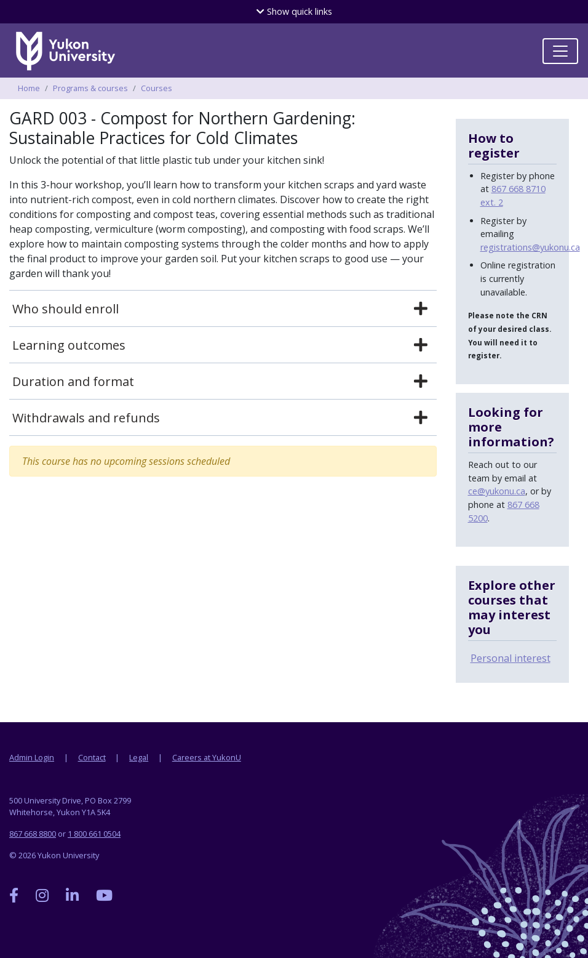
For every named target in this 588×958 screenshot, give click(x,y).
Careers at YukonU (206, 757)
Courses (156, 88)
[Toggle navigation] (560, 51)
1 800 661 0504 (94, 833)
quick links (294, 11)
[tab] (223, 309)
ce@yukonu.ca (496, 491)
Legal (138, 757)
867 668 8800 (32, 833)
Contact (92, 757)
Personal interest (510, 658)
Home (29, 88)
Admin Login (31, 757)
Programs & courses (90, 88)
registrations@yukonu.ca (530, 247)
